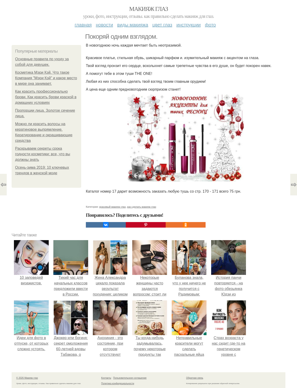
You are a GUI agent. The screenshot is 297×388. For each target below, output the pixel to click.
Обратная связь (194, 378)
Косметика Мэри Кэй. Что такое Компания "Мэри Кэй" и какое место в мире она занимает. (46, 78)
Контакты (106, 378)
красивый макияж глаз (112, 206)
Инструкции (188, 24)
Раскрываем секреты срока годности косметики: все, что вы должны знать (42, 154)
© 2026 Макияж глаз (27, 378)
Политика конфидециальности (117, 383)
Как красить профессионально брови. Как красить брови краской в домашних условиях (45, 97)
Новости (104, 24)
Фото (210, 24)
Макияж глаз (148, 9)
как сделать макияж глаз (141, 206)
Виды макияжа (132, 24)
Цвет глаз (162, 24)
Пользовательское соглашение (130, 378)
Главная (83, 24)
